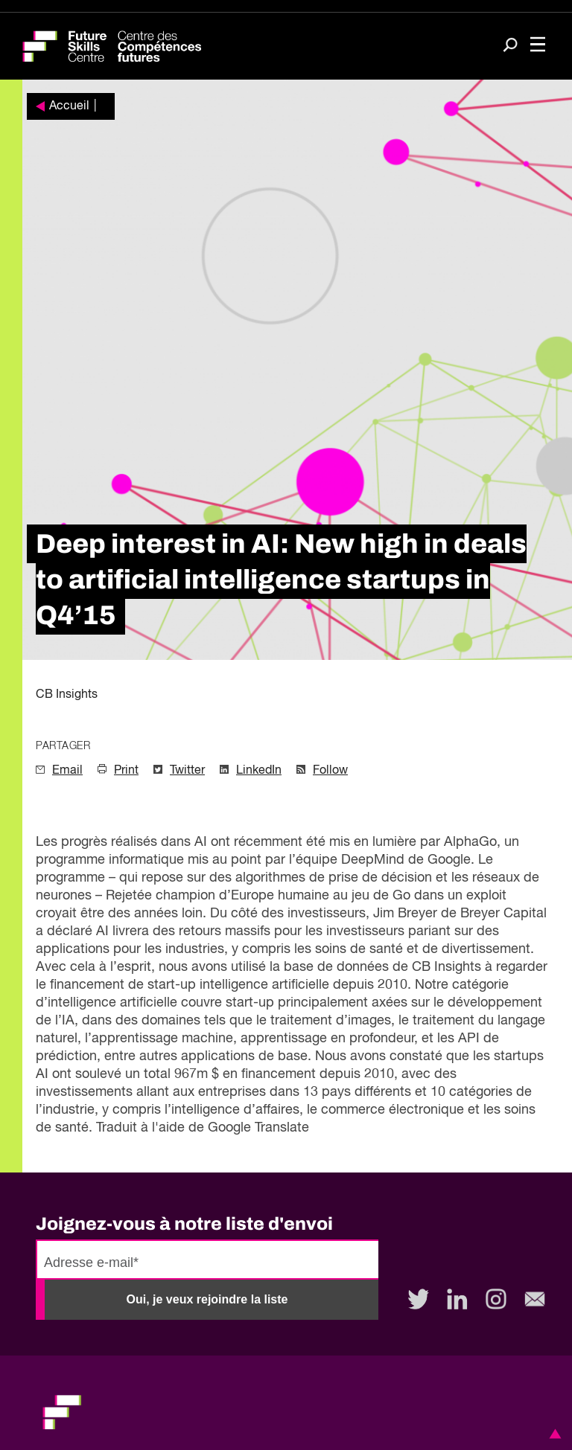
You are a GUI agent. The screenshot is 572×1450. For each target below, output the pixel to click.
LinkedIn (259, 771)
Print (126, 771)
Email (67, 771)
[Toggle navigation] (538, 46)
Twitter (187, 771)
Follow (330, 771)
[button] (553, 1434)
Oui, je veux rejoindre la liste (207, 1299)
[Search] (510, 46)
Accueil (69, 106)
